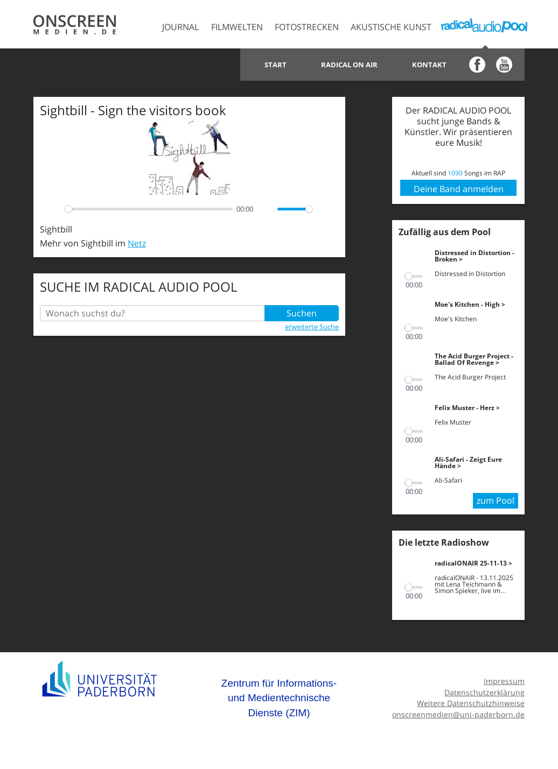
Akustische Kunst (391, 27)
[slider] (149, 209)
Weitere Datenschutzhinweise (471, 703)
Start (275, 64)
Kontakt (429, 64)
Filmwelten (237, 27)
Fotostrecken (307, 27)
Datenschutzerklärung (484, 692)
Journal (180, 27)
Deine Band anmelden (459, 189)
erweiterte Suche (312, 326)
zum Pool (495, 500)
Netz (137, 243)
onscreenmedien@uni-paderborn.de (458, 714)
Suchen (302, 313)
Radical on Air (349, 64)
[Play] (53, 208)
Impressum (504, 681)
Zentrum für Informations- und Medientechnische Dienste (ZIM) (279, 698)
